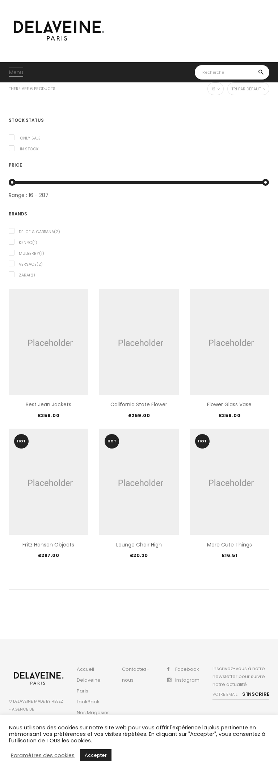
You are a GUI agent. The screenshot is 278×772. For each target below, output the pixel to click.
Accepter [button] (96, 755)
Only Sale (30, 138)
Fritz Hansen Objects (48, 544)
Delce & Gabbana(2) (39, 232)
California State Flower (138, 404)
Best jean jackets (48, 404)
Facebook (187, 669)
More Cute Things (229, 544)
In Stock (29, 149)
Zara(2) (27, 275)
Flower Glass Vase (229, 404)
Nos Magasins (93, 712)
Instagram (187, 680)
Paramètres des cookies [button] (43, 755)
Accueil (85, 669)
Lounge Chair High (139, 544)
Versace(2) (31, 264)
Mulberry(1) (31, 253)
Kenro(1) (28, 242)
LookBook (88, 701)
